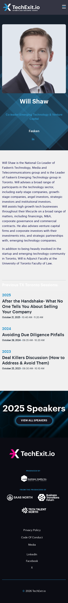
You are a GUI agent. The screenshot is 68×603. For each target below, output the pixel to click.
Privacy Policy (32, 530)
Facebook (32, 561)
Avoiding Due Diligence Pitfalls (33, 335)
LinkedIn (32, 554)
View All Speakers (34, 420)
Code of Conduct (32, 537)
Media (32, 545)
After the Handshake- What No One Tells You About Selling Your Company (32, 306)
